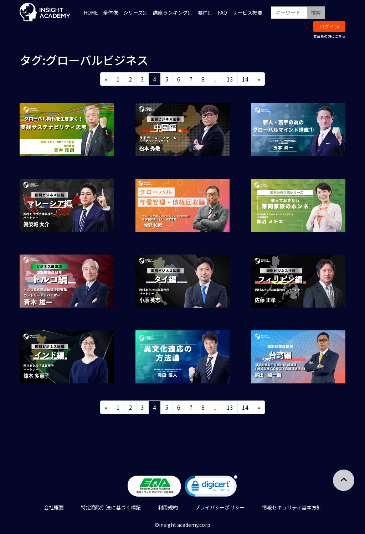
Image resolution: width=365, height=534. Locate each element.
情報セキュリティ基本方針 (292, 507)
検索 (316, 12)
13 (230, 79)
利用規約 (168, 507)
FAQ (222, 12)
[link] (211, 487)
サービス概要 (247, 12)
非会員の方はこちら (329, 36)
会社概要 (54, 507)
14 (245, 79)
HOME (91, 12)
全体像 (110, 12)
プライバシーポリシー (220, 507)
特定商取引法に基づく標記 (111, 507)
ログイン (329, 26)
